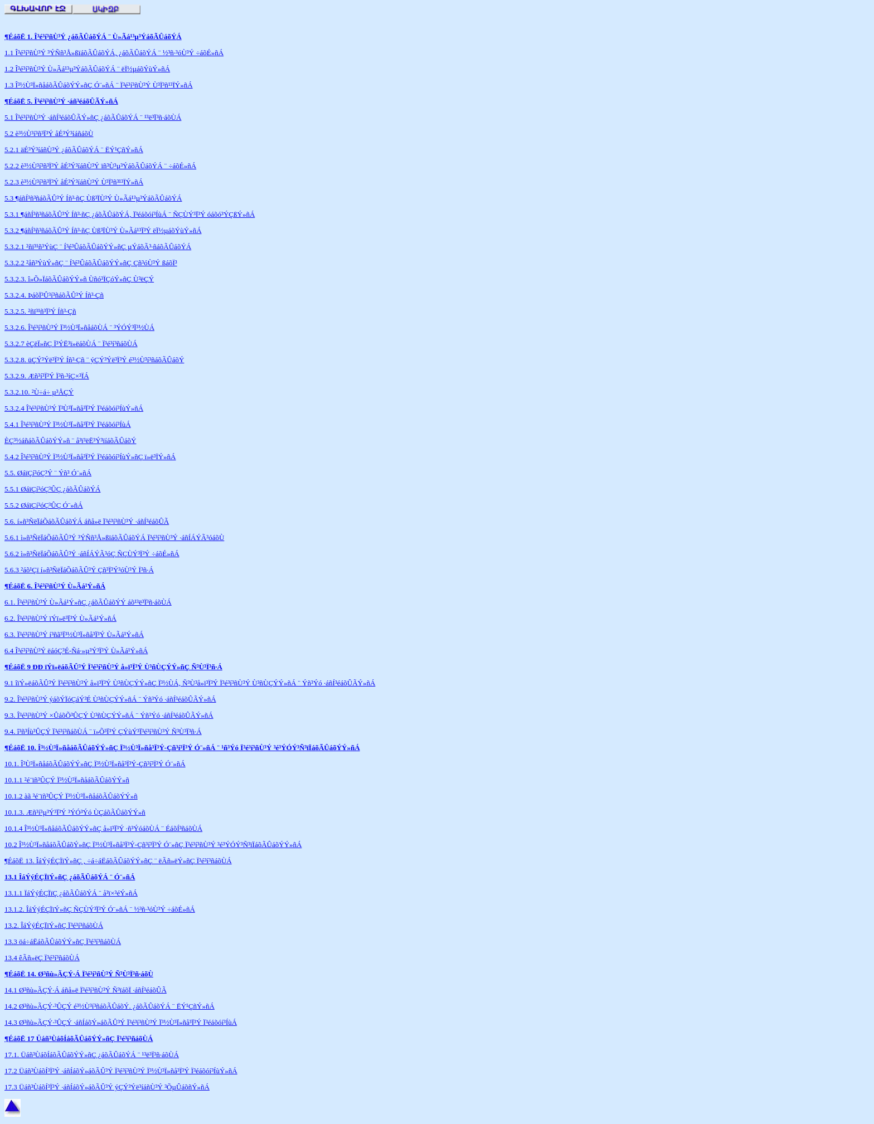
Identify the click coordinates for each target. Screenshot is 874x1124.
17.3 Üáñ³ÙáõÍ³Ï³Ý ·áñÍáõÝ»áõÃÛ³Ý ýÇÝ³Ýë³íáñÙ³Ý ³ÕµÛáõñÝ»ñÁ (107, 1087)
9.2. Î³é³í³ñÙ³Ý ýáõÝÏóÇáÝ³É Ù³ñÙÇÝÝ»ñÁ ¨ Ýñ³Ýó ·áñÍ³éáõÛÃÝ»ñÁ (110, 699)
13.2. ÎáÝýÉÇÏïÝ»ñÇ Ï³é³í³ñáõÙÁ (53, 925)
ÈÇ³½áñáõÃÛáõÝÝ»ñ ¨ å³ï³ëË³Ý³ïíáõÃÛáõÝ (70, 440)
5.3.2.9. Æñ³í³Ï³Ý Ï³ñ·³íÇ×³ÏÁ (46, 376)
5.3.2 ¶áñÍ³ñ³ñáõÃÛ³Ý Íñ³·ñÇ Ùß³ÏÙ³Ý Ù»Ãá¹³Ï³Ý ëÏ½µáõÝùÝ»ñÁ (103, 230)
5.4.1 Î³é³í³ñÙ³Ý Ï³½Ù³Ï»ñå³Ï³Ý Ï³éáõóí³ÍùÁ (67, 424)
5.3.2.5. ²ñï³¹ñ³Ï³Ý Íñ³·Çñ (40, 311)
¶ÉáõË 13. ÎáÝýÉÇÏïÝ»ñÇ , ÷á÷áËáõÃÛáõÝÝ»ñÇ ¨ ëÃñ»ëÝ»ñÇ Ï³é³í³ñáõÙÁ (118, 861)
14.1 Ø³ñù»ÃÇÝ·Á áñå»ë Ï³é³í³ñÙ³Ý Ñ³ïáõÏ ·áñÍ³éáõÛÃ (85, 990)
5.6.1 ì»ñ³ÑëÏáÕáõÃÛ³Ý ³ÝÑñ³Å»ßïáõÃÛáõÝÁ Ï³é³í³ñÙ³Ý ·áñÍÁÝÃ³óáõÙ (114, 537)
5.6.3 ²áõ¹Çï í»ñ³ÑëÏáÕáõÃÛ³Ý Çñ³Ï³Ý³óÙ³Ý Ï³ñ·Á (79, 570)
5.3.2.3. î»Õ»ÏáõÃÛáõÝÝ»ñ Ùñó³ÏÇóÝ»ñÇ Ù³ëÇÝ (79, 279)
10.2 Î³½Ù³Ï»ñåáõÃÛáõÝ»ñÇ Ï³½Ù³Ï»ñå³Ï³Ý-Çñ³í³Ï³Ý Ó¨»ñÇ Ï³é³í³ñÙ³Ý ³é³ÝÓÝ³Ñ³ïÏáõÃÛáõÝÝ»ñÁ (153, 844)
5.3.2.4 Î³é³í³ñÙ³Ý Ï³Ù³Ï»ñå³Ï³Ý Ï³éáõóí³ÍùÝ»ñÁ (73, 408)
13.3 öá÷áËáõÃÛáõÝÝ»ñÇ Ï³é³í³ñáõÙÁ (62, 941)
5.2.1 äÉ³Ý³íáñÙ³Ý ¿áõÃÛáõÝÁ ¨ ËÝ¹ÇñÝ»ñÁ (73, 149)
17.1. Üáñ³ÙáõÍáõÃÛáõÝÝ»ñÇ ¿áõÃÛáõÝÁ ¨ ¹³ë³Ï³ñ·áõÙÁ (91, 1054)
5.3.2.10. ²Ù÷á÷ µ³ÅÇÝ (39, 392)
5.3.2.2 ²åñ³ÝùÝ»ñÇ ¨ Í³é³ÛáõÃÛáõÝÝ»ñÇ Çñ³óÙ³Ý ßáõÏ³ (90, 263)
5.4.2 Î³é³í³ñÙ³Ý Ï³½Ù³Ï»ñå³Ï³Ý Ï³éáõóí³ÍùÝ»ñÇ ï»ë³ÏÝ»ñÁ (90, 456)
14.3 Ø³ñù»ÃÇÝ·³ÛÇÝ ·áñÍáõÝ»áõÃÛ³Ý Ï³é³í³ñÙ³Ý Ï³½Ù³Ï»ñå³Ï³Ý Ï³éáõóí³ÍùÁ (120, 1022)
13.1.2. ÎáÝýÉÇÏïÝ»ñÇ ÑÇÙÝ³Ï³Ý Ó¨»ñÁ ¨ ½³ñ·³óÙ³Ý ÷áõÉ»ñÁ (99, 909)
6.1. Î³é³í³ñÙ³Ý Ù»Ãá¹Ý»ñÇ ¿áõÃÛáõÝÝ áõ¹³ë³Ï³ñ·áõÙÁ (88, 602)
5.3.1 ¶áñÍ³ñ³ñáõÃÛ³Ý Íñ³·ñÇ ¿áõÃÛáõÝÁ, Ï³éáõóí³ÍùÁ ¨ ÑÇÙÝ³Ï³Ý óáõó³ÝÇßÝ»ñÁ (129, 214)
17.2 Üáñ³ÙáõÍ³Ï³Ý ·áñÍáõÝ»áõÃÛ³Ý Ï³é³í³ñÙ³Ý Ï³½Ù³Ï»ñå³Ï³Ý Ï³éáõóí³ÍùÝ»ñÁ (120, 1071)
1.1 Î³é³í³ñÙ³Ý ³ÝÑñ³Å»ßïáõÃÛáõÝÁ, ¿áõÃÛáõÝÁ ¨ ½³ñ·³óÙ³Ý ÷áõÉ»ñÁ (114, 52)
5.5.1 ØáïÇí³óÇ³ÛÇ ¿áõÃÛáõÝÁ (52, 489)
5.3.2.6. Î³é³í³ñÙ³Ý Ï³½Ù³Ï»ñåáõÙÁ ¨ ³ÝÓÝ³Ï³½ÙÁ (79, 327)
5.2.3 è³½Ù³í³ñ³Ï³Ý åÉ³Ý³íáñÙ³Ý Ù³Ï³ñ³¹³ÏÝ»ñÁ (73, 182)
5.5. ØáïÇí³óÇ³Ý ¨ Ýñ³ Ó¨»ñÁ (47, 473)
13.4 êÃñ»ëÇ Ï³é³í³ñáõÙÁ (42, 957)
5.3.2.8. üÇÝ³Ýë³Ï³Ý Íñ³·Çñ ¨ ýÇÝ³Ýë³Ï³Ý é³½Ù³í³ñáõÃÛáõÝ (94, 360)
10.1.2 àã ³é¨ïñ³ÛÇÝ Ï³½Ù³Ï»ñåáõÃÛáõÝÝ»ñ (71, 796)
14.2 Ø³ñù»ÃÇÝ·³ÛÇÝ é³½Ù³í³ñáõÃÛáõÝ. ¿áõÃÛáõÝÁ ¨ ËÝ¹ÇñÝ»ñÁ (109, 1006)
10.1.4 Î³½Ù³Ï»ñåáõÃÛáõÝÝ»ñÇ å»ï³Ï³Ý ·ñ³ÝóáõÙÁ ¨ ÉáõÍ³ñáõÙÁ (103, 828)
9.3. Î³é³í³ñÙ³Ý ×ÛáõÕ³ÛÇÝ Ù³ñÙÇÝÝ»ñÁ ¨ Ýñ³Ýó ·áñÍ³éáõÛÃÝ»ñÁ (108, 715)
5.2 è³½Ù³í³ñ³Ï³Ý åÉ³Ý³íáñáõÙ (48, 133)
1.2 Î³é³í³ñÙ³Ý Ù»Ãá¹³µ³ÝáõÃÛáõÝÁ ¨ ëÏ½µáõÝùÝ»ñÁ (87, 69)
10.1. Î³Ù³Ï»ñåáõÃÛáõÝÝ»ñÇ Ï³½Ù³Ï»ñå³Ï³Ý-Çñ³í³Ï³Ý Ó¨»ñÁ (95, 764)
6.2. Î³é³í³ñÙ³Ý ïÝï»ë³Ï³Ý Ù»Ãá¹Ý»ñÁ (60, 618)
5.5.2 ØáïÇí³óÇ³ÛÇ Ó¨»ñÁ (43, 505)
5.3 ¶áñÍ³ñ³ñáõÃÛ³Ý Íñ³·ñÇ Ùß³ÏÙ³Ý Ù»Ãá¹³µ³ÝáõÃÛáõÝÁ (93, 198)
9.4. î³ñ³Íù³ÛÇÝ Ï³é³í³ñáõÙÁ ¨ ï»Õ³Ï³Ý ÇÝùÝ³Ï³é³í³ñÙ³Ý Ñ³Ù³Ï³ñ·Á (103, 731)
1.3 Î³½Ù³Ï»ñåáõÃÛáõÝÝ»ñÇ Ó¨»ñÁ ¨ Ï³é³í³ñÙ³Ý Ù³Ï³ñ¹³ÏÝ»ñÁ (98, 85)
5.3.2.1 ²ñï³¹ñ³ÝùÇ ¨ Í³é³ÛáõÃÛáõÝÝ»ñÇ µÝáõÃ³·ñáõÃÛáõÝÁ (97, 246)
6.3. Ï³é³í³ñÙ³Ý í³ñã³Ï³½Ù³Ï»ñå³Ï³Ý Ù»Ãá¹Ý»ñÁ (74, 634)
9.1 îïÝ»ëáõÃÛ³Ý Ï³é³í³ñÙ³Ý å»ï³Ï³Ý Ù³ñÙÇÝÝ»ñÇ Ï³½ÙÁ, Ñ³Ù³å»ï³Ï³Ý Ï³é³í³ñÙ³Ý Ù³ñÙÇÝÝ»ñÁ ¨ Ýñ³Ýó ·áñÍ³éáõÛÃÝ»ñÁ (189, 683)
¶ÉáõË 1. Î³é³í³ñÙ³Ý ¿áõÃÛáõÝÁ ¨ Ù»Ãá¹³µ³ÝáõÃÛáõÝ (90, 36)
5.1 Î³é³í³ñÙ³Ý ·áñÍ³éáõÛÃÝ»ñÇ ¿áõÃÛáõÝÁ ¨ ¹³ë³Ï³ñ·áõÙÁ (92, 117)
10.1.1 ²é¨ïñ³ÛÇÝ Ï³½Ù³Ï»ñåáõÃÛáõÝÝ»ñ (66, 780)
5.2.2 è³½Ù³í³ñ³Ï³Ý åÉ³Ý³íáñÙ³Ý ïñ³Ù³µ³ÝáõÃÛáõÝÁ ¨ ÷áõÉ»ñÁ (100, 166)
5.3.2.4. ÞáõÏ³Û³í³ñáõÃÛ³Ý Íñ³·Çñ (54, 295)
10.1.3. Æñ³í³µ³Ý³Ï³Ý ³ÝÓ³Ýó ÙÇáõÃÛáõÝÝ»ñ (74, 812)
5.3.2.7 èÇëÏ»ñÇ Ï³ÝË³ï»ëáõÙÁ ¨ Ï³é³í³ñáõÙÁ (71, 343)
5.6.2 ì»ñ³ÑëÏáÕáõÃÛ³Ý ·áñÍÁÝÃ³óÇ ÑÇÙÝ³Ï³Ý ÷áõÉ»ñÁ (91, 553)
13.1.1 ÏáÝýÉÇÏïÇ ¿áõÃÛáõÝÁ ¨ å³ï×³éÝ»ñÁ (71, 893)
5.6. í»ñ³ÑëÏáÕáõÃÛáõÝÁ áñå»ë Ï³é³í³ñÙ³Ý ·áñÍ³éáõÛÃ (86, 521)
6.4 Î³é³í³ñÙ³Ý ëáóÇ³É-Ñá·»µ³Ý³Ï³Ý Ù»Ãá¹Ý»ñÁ (76, 650)
